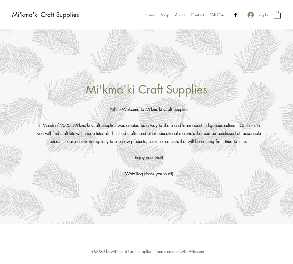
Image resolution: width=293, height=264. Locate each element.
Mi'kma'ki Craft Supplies (45, 15)
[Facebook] (235, 15)
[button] (277, 14)
